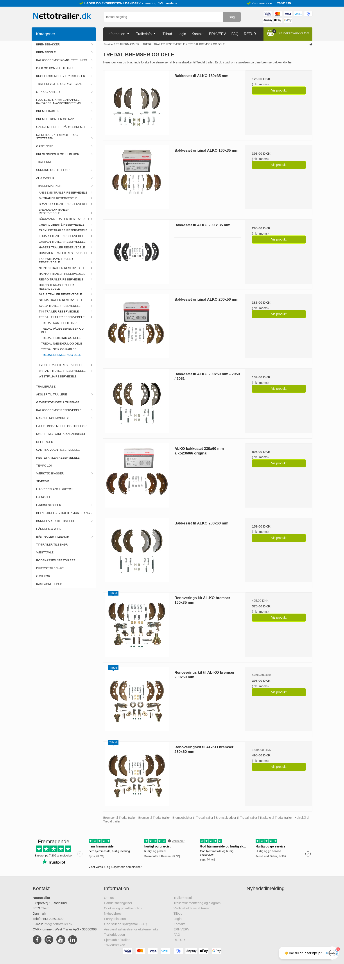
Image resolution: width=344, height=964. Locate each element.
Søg (232, 17)
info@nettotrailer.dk (58, 924)
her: (291, 62)
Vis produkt (279, 90)
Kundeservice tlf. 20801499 (271, 3)
